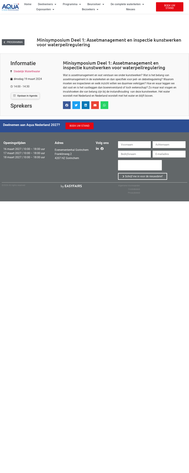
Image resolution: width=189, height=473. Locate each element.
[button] (169, 6)
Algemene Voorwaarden (129, 185)
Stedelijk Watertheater (27, 71)
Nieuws (130, 9)
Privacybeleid (134, 193)
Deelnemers (47, 4)
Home (27, 4)
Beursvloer (95, 4)
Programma (72, 4)
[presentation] (140, 165)
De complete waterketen (127, 4)
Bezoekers (90, 9)
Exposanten (45, 9)
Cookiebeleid (134, 189)
